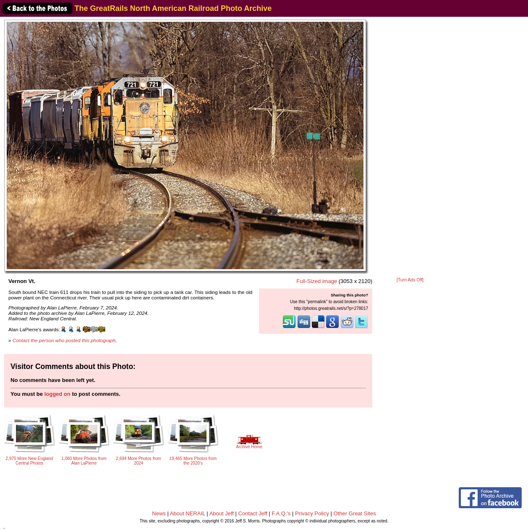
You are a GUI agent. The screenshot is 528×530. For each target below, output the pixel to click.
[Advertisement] (410, 147)
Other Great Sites (355, 513)
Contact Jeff (252, 513)
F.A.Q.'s (281, 513)
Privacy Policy (312, 513)
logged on (57, 394)
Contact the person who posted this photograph (64, 340)
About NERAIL (187, 513)
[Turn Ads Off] (410, 280)
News (159, 513)
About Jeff (221, 513)
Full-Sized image (316, 281)
